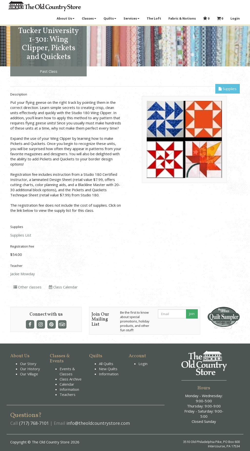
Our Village (29, 373)
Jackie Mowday (22, 273)
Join (192, 313)
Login (142, 363)
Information (69, 389)
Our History (30, 368)
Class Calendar (63, 287)
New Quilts (108, 368)
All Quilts (106, 363)
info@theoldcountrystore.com (98, 423)
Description (18, 94)
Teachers (67, 394)
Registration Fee (22, 246)
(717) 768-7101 (34, 423)
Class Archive (71, 379)
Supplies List (20, 235)
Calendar (67, 384)
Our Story (28, 363)
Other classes (27, 287)
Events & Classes (67, 371)
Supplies (228, 88)
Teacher (16, 265)
